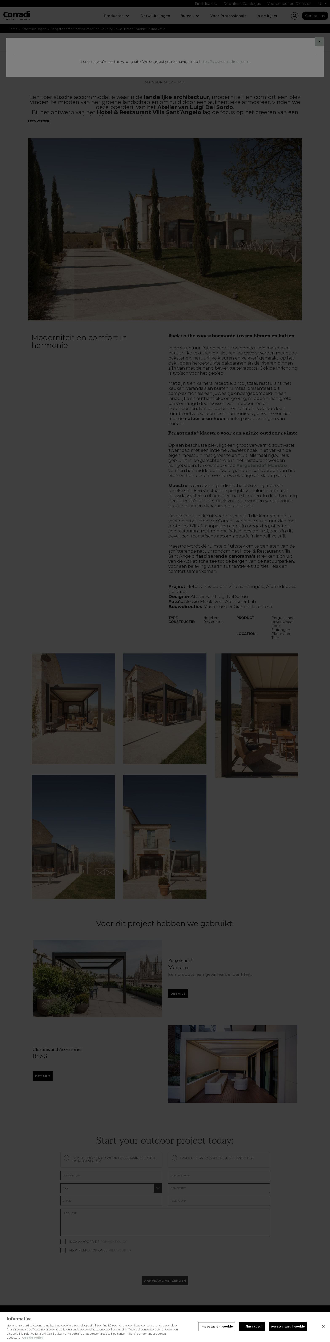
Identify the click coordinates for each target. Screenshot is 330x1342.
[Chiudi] (323, 1326)
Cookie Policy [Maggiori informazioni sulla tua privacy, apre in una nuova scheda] (32, 1337)
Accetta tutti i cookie (288, 1326)
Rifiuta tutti (251, 1326)
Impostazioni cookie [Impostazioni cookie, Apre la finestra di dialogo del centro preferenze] (217, 1326)
